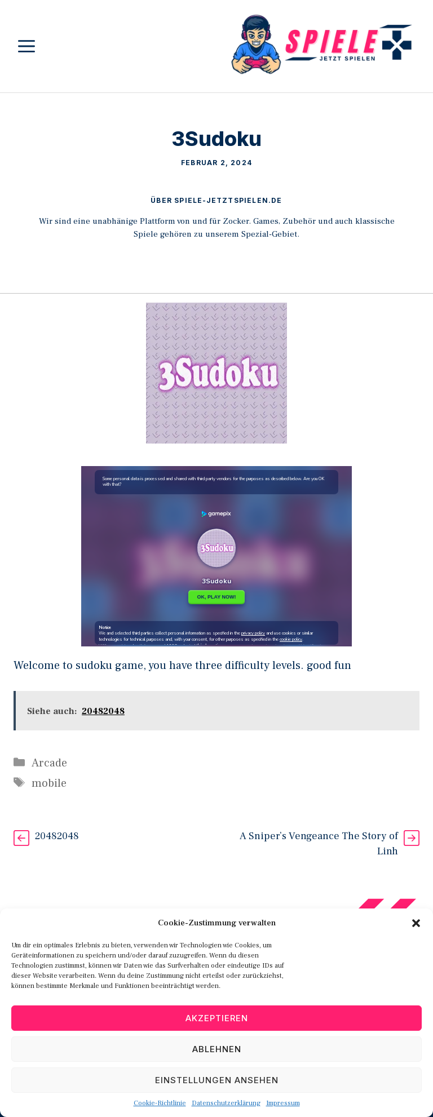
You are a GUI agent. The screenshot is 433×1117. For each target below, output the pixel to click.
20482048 (57, 836)
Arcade (49, 763)
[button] (416, 923)
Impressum (283, 1103)
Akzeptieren (216, 1018)
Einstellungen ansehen (217, 1080)
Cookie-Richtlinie (160, 1103)
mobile (49, 783)
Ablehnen (216, 1049)
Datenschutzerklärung (226, 1103)
